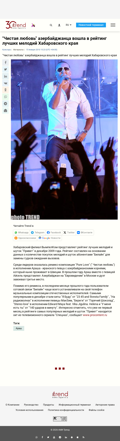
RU (67, 25)
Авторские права (105, 404)
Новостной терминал (91, 24)
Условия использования (29, 410)
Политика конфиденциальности (66, 410)
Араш (19, 328)
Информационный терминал (75, 404)
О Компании (12, 404)
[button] (5, 62)
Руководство (31, 404)
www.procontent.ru (95, 315)
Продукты (48, 404)
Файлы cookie (96, 410)
